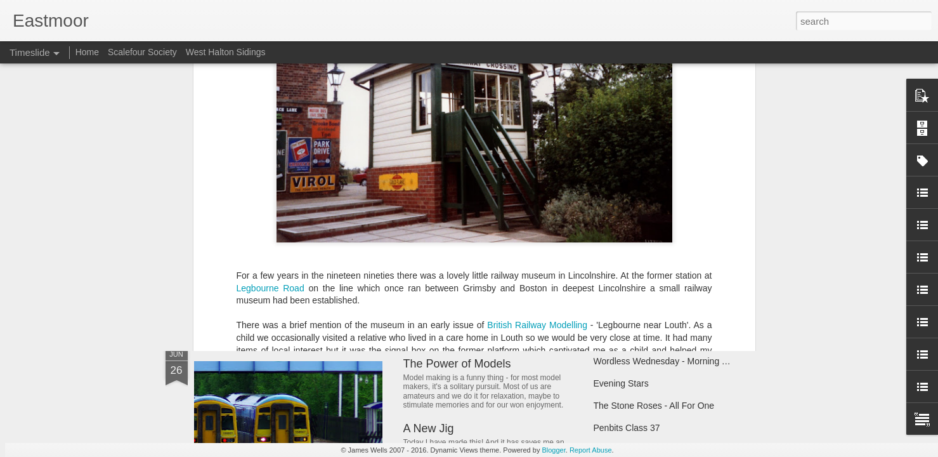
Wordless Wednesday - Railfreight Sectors (510, 224)
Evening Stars (621, 383)
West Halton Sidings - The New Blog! (496, 252)
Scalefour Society (142, 52)
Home (87, 52)
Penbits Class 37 (627, 428)
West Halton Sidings (226, 52)
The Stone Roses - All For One (654, 406)
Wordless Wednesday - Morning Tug (665, 361)
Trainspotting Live (628, 271)
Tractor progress (626, 249)
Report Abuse (591, 450)
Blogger (553, 450)
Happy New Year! (252, 294)
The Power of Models (457, 363)
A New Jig (428, 428)
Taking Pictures (624, 227)
